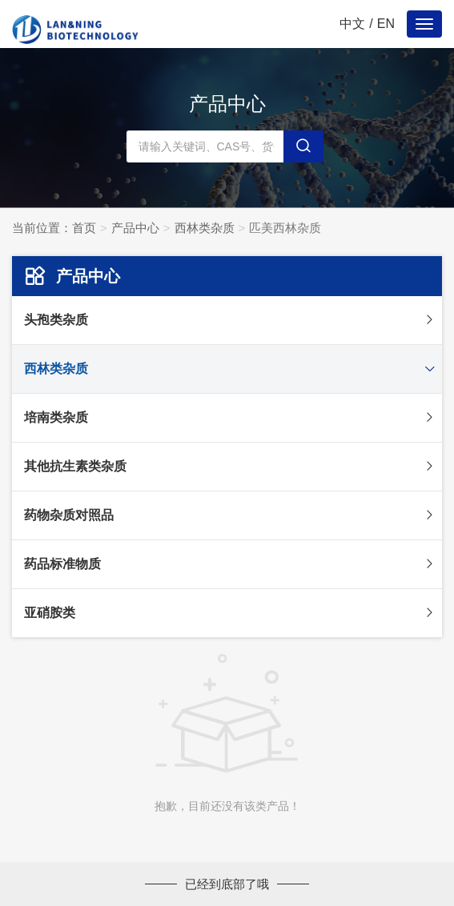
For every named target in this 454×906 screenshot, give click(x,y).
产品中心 (135, 228)
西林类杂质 (205, 228)
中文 (352, 23)
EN (386, 23)
